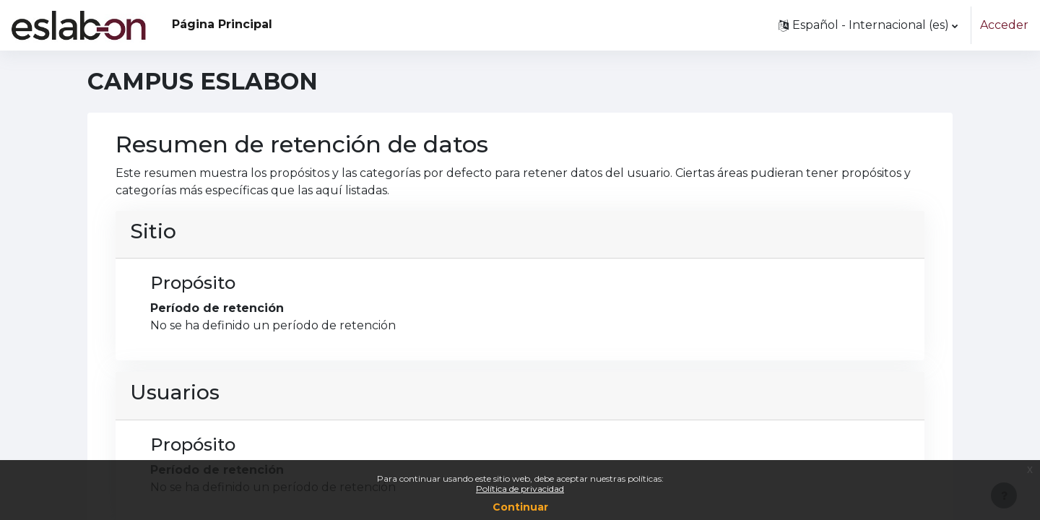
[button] (868, 25)
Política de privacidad (520, 488)
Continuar (520, 507)
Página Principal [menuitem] (222, 24)
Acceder (1004, 25)
